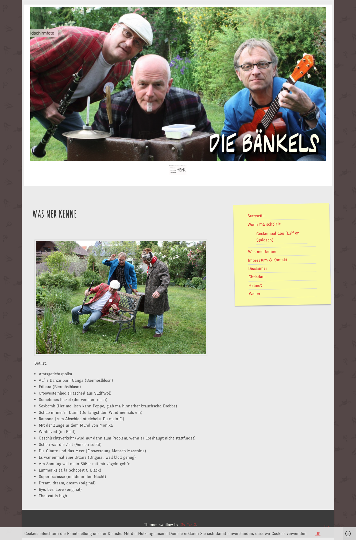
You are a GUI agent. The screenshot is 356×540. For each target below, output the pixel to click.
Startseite (255, 216)
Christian (256, 277)
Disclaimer (257, 268)
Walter (254, 293)
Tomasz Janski (188, 525)
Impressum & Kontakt (267, 260)
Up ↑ (326, 527)
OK (317, 533)
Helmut (254, 285)
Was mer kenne (262, 252)
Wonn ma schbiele (264, 224)
